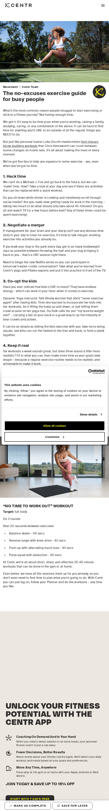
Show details (88, 414)
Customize (54, 436)
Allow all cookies (54, 425)
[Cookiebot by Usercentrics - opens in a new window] (88, 371)
